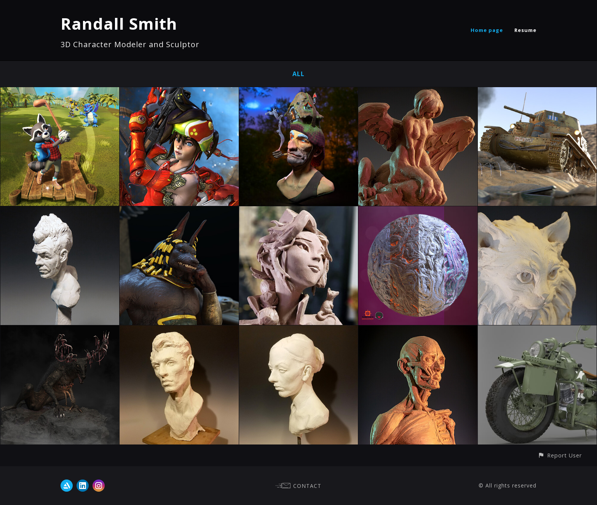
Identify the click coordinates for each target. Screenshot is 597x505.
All (298, 74)
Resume (525, 30)
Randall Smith (119, 23)
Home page (487, 30)
